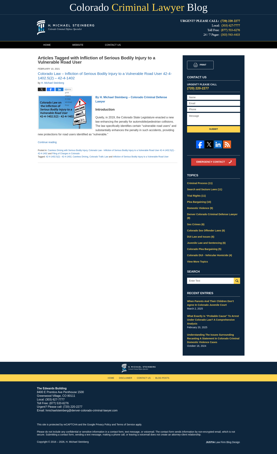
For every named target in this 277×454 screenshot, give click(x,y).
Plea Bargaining (199, 201)
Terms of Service (126, 423)
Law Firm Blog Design (223, 441)
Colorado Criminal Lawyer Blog (65, 27)
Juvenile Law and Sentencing (206, 242)
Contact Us (116, 44)
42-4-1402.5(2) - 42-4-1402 (59, 156)
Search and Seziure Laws (204, 189)
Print (203, 65)
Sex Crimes (195, 224)
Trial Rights (196, 195)
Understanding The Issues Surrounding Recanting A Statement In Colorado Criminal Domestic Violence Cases (213, 338)
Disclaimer (125, 377)
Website (80, 44)
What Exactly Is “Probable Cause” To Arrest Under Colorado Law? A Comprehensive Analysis (212, 319)
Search (237, 280)
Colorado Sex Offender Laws (206, 230)
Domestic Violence (200, 208)
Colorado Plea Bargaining (204, 248)
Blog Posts (162, 377)
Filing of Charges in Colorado (65, 153)
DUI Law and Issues (200, 236)
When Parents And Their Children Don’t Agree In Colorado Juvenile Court (210, 302)
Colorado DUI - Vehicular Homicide (209, 254)
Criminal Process (199, 183)
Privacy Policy (103, 423)
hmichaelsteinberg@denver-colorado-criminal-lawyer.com (82, 409)
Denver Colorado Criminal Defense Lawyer (212, 216)
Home (47, 44)
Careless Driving (80, 156)
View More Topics (197, 261)
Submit (213, 129)
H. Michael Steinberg (77, 441)
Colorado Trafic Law (98, 156)
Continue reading (47, 142)
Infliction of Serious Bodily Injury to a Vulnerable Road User (141, 156)
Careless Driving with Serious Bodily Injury (68, 150)
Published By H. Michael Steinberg (210, 28)
